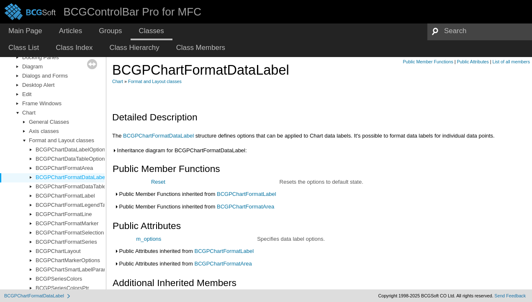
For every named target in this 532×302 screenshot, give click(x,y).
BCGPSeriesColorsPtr (62, 288)
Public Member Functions (428, 61)
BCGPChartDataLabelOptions (72, 149)
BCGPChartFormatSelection (70, 232)
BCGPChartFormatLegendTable (74, 205)
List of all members (511, 61)
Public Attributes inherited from (184, 251)
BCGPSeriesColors (59, 279)
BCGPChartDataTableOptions (72, 159)
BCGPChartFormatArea (64, 168)
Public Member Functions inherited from (195, 194)
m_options (148, 239)
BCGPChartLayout (58, 251)
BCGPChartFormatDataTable (71, 186)
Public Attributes (472, 61)
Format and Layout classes (61, 140)
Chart (29, 112)
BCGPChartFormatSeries (66, 242)
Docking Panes (40, 57)
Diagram (32, 66)
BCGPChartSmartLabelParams (73, 269)
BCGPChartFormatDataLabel (71, 177)
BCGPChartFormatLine (64, 214)
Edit (26, 94)
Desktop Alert (38, 85)
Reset (158, 182)
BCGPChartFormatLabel (65, 196)
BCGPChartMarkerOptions (68, 260)
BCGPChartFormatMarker (67, 223)
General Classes (49, 122)
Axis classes (44, 131)
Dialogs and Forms (45, 76)
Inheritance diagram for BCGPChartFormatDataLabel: (179, 150)
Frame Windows (42, 103)
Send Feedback (510, 295)
